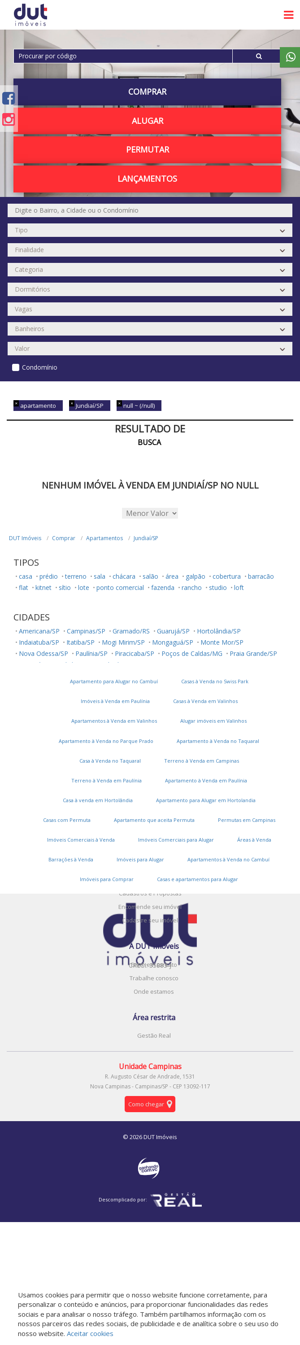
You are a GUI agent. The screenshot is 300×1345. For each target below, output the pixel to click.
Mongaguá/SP (172, 642)
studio (218, 587)
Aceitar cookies (90, 1333)
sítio (65, 587)
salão (150, 576)
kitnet (43, 587)
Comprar (147, 91)
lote (83, 587)
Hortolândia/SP (219, 631)
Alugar (147, 120)
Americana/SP (39, 631)
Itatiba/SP (80, 642)
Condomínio (39, 367)
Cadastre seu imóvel (150, 920)
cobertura (227, 576)
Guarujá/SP (173, 631)
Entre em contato (154, 965)
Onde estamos (154, 991)
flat (23, 587)
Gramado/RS (131, 631)
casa (25, 576)
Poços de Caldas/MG (191, 653)
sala (99, 576)
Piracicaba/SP (134, 653)
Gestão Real (154, 1035)
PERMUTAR (147, 149)
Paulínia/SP (91, 653)
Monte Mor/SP (221, 642)
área (171, 576)
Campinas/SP (86, 631)
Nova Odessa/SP (43, 653)
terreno (76, 576)
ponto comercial (120, 587)
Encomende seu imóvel (150, 907)
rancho (192, 587)
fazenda (162, 587)
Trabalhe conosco (154, 978)
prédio (48, 576)
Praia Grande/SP (253, 653)
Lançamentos (147, 178)
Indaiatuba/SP (39, 642)
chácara (124, 576)
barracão (261, 576)
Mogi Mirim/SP (123, 642)
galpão (195, 576)
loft (239, 587)
